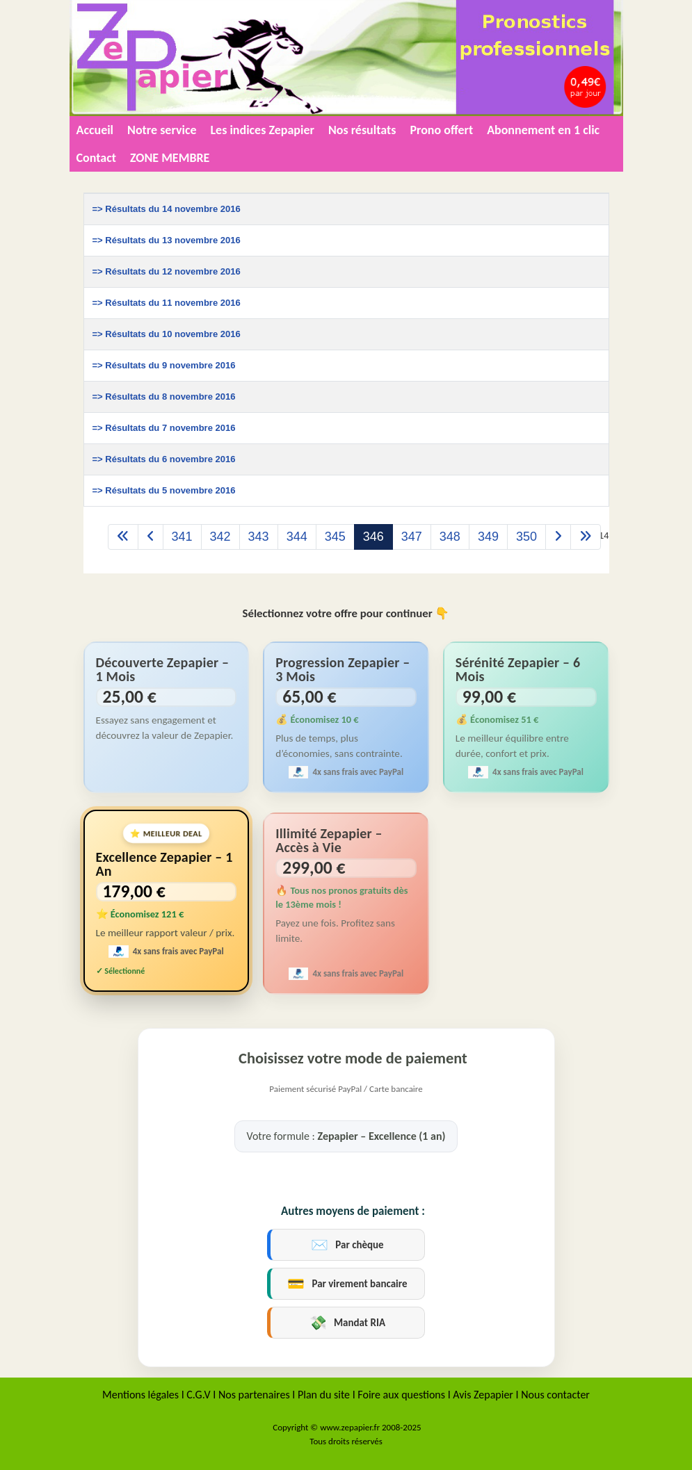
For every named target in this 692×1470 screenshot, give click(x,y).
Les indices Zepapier (262, 130)
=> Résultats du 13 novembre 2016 (166, 240)
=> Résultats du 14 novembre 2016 (166, 209)
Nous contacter (555, 1394)
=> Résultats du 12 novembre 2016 (166, 271)
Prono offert (441, 130)
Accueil (95, 130)
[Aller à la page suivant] (558, 537)
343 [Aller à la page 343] (258, 537)
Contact (96, 157)
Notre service (161, 130)
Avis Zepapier (483, 1394)
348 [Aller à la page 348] (450, 537)
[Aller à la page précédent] (150, 537)
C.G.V (198, 1394)
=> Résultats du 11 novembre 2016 (166, 302)
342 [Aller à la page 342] (220, 537)
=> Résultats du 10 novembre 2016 (166, 334)
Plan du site (324, 1394)
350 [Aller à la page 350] (526, 537)
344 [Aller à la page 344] (297, 537)
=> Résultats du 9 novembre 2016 (164, 365)
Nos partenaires (255, 1394)
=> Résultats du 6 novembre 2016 (164, 459)
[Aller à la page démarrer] (123, 537)
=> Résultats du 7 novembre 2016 (164, 428)
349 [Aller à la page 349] (488, 537)
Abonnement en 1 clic (543, 130)
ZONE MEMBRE (169, 157)
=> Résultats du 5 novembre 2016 (164, 490)
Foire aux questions (401, 1394)
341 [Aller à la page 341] (182, 537)
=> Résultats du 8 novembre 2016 (164, 396)
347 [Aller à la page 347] (411, 537)
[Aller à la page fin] (585, 537)
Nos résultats (362, 130)
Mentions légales (140, 1394)
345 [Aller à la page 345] (335, 537)
